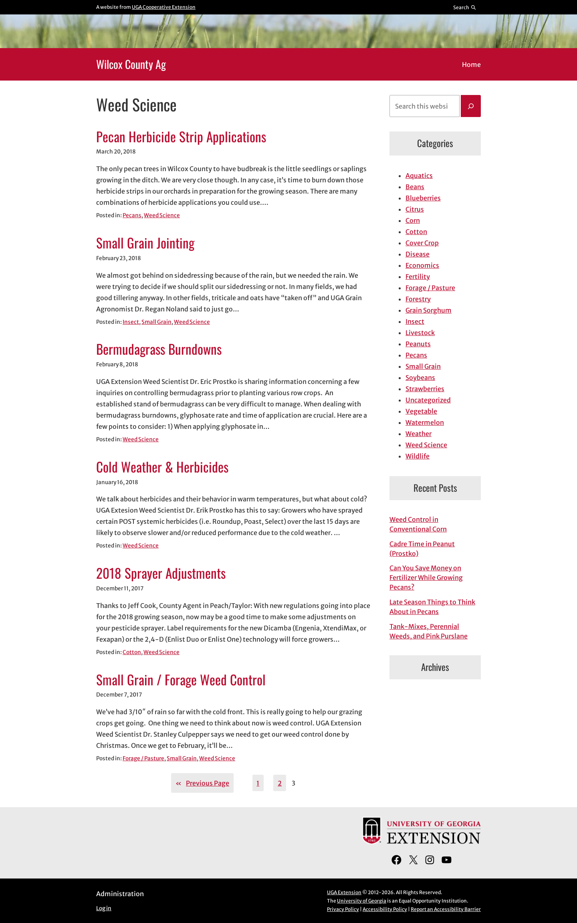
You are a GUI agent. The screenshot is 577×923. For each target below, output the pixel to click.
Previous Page (202, 783)
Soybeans (420, 378)
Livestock (420, 333)
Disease (418, 254)
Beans (415, 187)
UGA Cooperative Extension (164, 7)
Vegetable (421, 411)
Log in (103, 908)
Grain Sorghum (429, 310)
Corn (413, 220)
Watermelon (425, 422)
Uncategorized (428, 400)
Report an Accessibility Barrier (446, 909)
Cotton (132, 652)
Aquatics (419, 176)
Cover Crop (422, 243)
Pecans (132, 215)
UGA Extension (344, 892)
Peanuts (418, 344)
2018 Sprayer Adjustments (161, 573)
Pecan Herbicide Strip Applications (181, 137)
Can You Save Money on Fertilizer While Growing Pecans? (426, 577)
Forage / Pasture (143, 758)
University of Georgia (361, 901)
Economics (422, 265)
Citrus (415, 209)
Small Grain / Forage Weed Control (181, 680)
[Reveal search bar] (465, 7)
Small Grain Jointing (145, 243)
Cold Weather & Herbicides (162, 467)
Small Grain (156, 322)
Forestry (418, 299)
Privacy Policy (343, 909)
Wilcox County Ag (131, 64)
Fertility (418, 277)
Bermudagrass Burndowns (159, 349)
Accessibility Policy (385, 909)
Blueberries (423, 198)
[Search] (471, 106)
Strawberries (425, 389)
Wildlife (418, 456)
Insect (131, 322)
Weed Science (162, 215)
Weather (419, 434)
